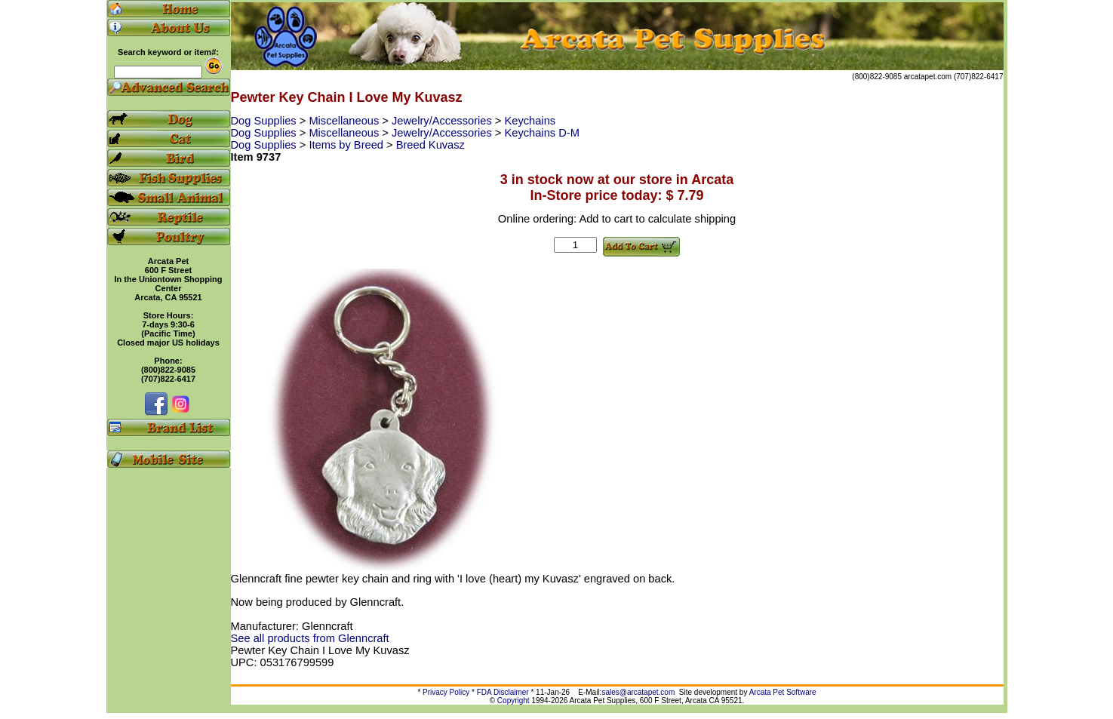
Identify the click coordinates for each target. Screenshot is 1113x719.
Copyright (513, 700)
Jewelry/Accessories (443, 121)
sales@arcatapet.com (638, 692)
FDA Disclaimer (503, 692)
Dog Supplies (265, 121)
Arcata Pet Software (782, 692)
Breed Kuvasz (430, 145)
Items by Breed (347, 145)
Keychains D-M (541, 133)
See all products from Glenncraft (310, 638)
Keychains (529, 121)
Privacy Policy (446, 692)
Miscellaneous (345, 121)
